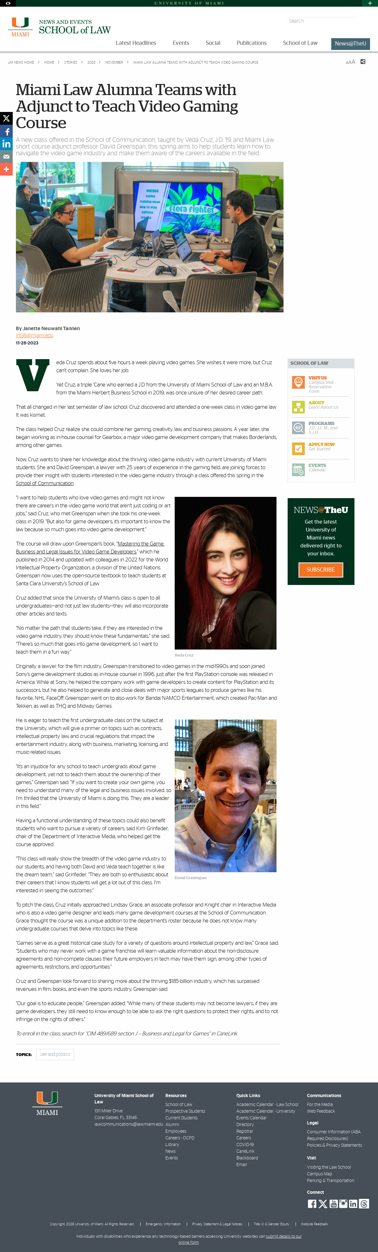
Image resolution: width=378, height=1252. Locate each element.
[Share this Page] (359, 65)
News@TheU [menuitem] (350, 44)
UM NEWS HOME (21, 62)
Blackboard (247, 1158)
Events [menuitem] (181, 43)
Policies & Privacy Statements (334, 1145)
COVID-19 (245, 1145)
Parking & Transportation (330, 1181)
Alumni (172, 1125)
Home (48, 62)
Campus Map (319, 1174)
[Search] (364, 21)
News (170, 1151)
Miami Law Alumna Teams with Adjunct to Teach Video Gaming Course (195, 62)
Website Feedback (314, 1224)
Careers (243, 1138)
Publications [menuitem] (252, 43)
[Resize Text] (350, 62)
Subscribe (321, 570)
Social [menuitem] (213, 43)
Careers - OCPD (179, 1138)
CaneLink (245, 1151)
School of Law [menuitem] (300, 43)
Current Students (181, 1118)
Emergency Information (163, 1224)
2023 (91, 62)
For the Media (320, 1104)
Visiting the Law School (329, 1167)
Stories (70, 62)
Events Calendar (251, 1118)
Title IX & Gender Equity (272, 1224)
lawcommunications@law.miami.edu (128, 1124)
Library (172, 1145)
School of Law (178, 1104)
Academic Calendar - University (265, 1111)
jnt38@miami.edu (34, 335)
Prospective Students (185, 1111)
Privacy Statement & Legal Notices (217, 1224)
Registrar (244, 1131)
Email (241, 1165)
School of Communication (45, 483)
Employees (175, 1131)
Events (171, 1158)
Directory (245, 1125)
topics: (24, 1055)
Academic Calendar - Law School (267, 1104)
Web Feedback (321, 1111)
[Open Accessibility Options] (8, 3)
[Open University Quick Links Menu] (370, 3)
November (113, 62)
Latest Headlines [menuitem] (136, 43)
